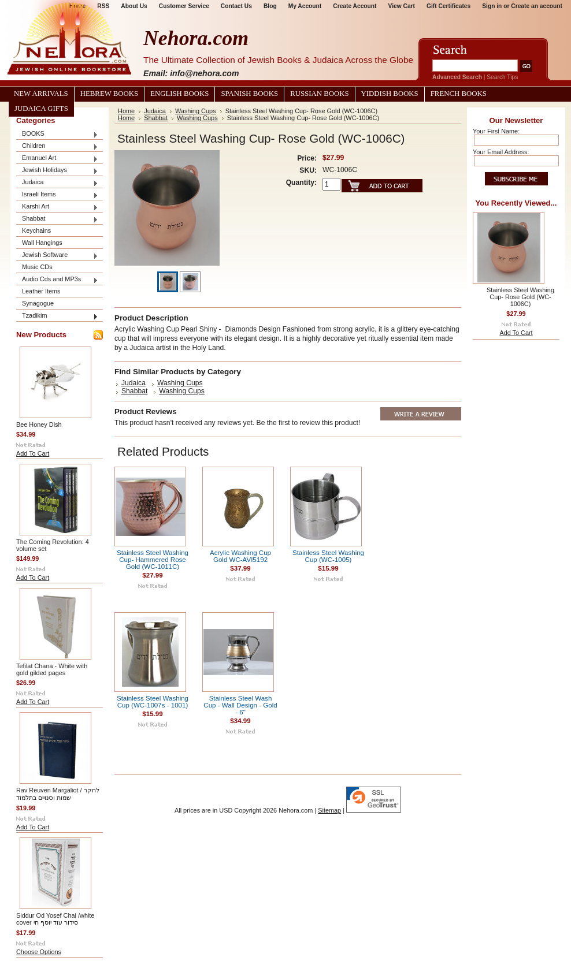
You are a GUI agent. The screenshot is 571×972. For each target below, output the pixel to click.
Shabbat (57, 219)
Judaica (57, 182)
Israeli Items (57, 195)
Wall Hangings (42, 242)
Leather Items (41, 291)
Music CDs (37, 266)
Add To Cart (32, 453)
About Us (134, 6)
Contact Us (236, 6)
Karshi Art (57, 207)
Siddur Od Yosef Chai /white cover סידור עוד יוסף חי (55, 919)
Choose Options (38, 951)
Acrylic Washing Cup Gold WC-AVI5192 (240, 556)
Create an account (536, 6)
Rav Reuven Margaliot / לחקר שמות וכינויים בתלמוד (57, 794)
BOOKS (57, 134)
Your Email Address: (501, 151)
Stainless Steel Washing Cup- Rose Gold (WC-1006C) (520, 296)
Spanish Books (249, 94)
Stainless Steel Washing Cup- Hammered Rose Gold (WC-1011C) (152, 559)
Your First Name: (496, 131)
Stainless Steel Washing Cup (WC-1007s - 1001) (152, 702)
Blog (270, 6)
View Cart (401, 6)
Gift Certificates (448, 6)
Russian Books (319, 94)
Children (57, 146)
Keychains (36, 230)
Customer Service (184, 6)
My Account (305, 6)
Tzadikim (57, 316)
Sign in (492, 6)
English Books (179, 94)
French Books (459, 94)
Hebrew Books (109, 94)
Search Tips (502, 77)
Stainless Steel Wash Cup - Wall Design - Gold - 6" (240, 705)
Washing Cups (195, 110)
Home (126, 110)
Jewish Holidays (57, 170)
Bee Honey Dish (39, 424)
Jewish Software (57, 255)
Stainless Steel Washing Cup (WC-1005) (328, 556)
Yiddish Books (389, 94)
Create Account (354, 6)
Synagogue (38, 303)
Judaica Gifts (41, 109)
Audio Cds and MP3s (57, 279)
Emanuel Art (57, 158)
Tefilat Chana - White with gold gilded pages (51, 669)
